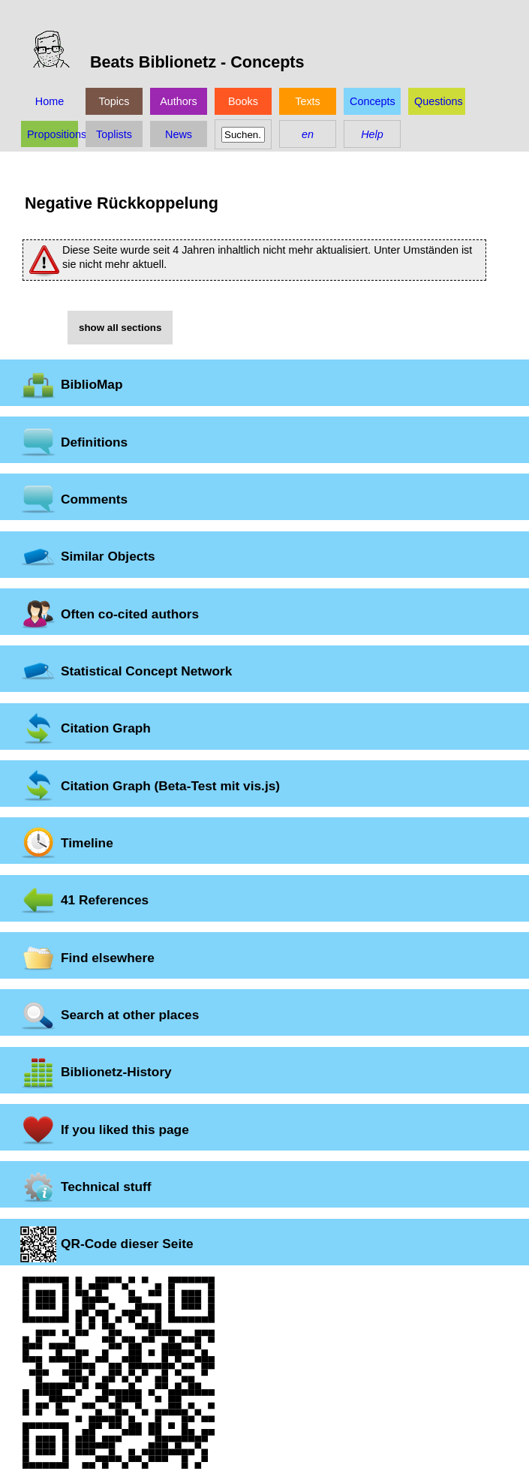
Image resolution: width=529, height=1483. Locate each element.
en (308, 134)
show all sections (120, 327)
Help (372, 134)
